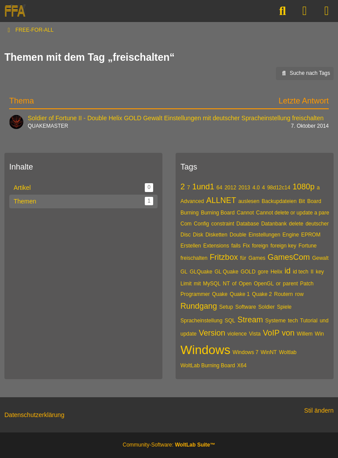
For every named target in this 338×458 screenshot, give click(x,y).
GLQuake (201, 272)
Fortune (307, 246)
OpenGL (264, 284)
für (243, 258)
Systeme (275, 321)
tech (293, 321)
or (278, 284)
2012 (230, 188)
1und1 (203, 186)
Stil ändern (319, 410)
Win (319, 334)
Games (256, 258)
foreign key (283, 246)
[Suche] (282, 11)
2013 (244, 188)
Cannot (245, 213)
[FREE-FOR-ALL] (15, 11)
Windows (205, 350)
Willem (304, 334)
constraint (222, 224)
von (288, 333)
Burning (189, 213)
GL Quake (226, 272)
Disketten (217, 235)
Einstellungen (264, 235)
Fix (246, 246)
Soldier (266, 307)
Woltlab (288, 352)
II (312, 272)
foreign (260, 246)
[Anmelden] (304, 11)
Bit (302, 201)
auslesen (248, 201)
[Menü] (326, 11)
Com (185, 224)
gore (263, 272)
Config (201, 224)
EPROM (310, 235)
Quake (220, 294)
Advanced (192, 201)
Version (212, 333)
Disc (185, 235)
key (320, 272)
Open (245, 284)
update (188, 334)
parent (290, 284)
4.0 (256, 188)
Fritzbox (223, 257)
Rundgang (198, 306)
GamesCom (289, 257)
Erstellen (190, 246)
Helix (277, 272)
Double (238, 235)
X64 (241, 365)
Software (245, 307)
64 (219, 188)
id (287, 270)
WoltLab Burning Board (207, 365)
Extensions (216, 246)
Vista (255, 334)
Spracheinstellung (201, 321)
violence (237, 334)
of (234, 284)
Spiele (284, 307)
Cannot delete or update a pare (292, 213)
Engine (291, 235)
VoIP (271, 333)
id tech (300, 272)
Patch (307, 284)
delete (296, 224)
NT (226, 284)
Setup (226, 307)
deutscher (317, 224)
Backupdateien (278, 201)
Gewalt (320, 258)
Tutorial (309, 321)
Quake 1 (240, 294)
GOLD (248, 272)
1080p (304, 186)
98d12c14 (278, 188)
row (299, 294)
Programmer (195, 294)
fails (235, 246)
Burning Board (218, 213)
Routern (283, 294)
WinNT (269, 352)
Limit (185, 284)
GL (183, 272)
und (324, 321)
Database (247, 224)
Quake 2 (262, 294)
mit (197, 284)
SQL (229, 321)
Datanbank (274, 224)
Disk (198, 235)
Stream (250, 319)
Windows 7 (246, 352)
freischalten (193, 258)
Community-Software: (169, 445)
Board (314, 201)
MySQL (211, 284)
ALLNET (221, 200)
